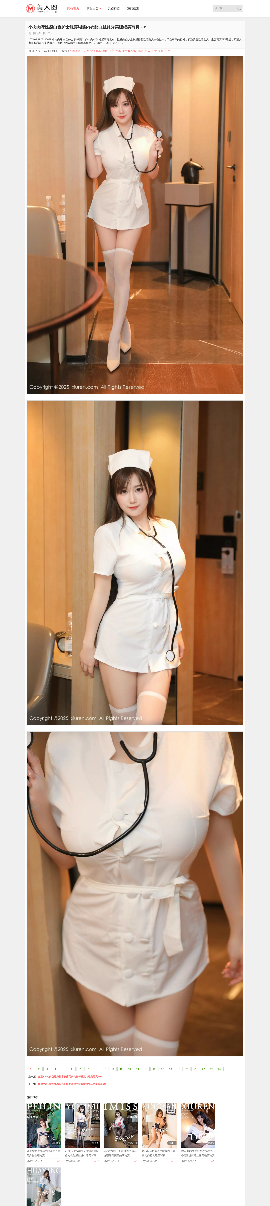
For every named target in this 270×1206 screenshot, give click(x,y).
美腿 (160, 51)
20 (187, 1069)
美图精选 (114, 8)
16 (154, 1069)
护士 (154, 51)
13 (129, 1069)
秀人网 (42, 33)
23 (211, 1069)
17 (162, 1069)
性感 (118, 51)
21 (195, 1069)
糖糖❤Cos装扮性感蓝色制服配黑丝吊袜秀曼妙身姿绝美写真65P (72, 1084)
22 (203, 1069)
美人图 (32, 33)
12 (121, 1069)
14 (137, 1069)
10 (104, 1069)
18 (170, 1069)
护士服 (126, 51)
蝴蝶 (134, 51)
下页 (219, 1069)
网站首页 (73, 8)
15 (146, 1069)
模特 (105, 51)
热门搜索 (133, 8)
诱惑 (140, 51)
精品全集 (93, 8)
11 (113, 1069)
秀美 (111, 51)
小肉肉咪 (75, 51)
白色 (167, 51)
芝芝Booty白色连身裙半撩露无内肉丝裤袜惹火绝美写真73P (70, 1076)
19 (178, 1069)
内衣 (86, 51)
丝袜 (147, 51)
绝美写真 (95, 51)
